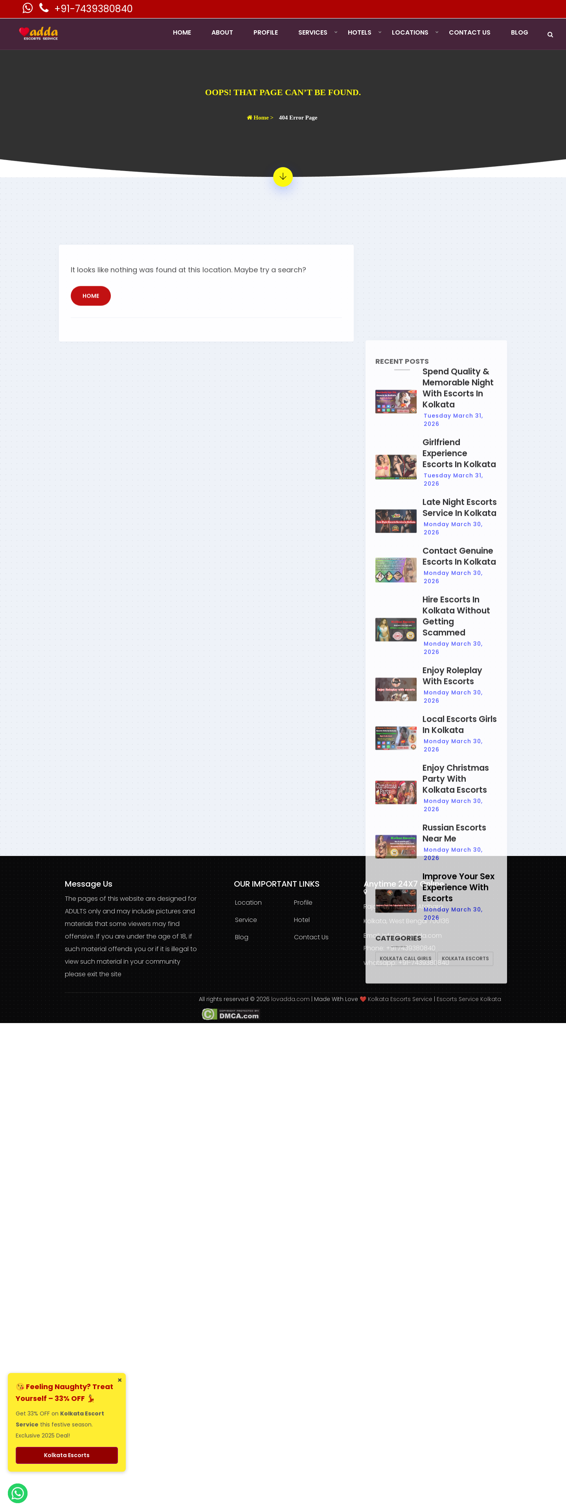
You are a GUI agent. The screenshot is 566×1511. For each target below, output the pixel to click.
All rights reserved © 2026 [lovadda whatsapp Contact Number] (235, 999)
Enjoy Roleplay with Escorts (452, 1139)
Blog (519, 32)
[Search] (550, 34)
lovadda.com (291, 999)
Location (248, 902)
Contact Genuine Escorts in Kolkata (459, 1020)
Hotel (302, 919)
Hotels (359, 32)
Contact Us (470, 32)
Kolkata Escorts (465, 1422)
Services (312, 32)
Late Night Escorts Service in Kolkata (460, 971)
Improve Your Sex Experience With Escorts (458, 1351)
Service (246, 919)
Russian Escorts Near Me (454, 1297)
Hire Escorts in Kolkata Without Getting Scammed (456, 1080)
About (222, 32)
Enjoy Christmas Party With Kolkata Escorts (456, 1242)
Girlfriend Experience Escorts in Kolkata (459, 917)
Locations (410, 32)
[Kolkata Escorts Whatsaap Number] (28, 10)
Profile (266, 32)
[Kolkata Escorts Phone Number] (44, 10)
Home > (260, 117)
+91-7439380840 (93, 8)
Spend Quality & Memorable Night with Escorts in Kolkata (458, 852)
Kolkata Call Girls (406, 1422)
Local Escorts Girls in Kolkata (460, 1188)
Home (182, 32)
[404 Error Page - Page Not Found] (283, 177)
